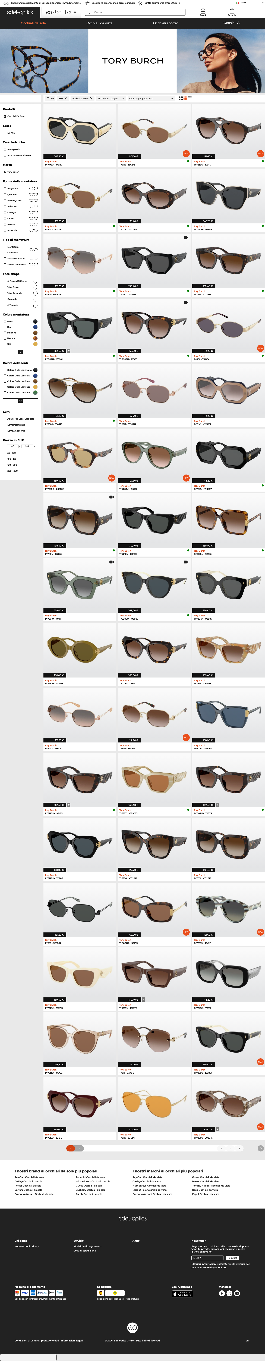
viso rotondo (21, 293)
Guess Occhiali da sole (89, 1185)
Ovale (21, 218)
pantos (21, 224)
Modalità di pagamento (87, 1246)
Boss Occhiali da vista (205, 1189)
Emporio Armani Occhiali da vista (152, 1194)
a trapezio (21, 305)
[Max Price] (27, 446)
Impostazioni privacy (27, 1246)
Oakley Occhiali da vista (146, 1181)
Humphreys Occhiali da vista (149, 1185)
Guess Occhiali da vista (205, 1177)
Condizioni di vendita (27, 1340)
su (248, 1340)
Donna (9, 133)
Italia (243, 2)
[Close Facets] (20, 98)
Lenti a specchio (14, 430)
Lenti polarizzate (14, 424)
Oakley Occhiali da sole (28, 1181)
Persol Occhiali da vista (205, 1181)
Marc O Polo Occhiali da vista (149, 1189)
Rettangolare (21, 200)
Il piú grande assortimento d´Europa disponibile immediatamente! (46, 3)
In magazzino (12, 149)
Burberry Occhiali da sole (90, 1189)
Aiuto (136, 1240)
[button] (20, 12)
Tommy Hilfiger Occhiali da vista (211, 1185)
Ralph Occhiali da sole (89, 1194)
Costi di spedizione (85, 1250)
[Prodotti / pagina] (111, 98)
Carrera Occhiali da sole (28, 1189)
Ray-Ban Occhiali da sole (29, 1177)
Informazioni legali (72, 1340)
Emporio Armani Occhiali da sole (34, 1194)
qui (224, 1267)
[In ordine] (151, 98)
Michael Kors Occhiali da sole (93, 1181)
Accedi (203, 15)
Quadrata (21, 194)
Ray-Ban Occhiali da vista (147, 1177)
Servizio (79, 1240)
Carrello (232, 15)
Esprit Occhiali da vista (205, 1194)
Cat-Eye (21, 212)
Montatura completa (21, 250)
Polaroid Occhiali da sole (90, 1177)
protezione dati (50, 1340)
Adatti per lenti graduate (19, 418)
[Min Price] (12, 446)
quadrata (21, 299)
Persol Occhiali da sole (28, 1185)
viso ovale (21, 287)
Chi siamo (21, 1240)
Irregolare (21, 188)
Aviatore (21, 206)
